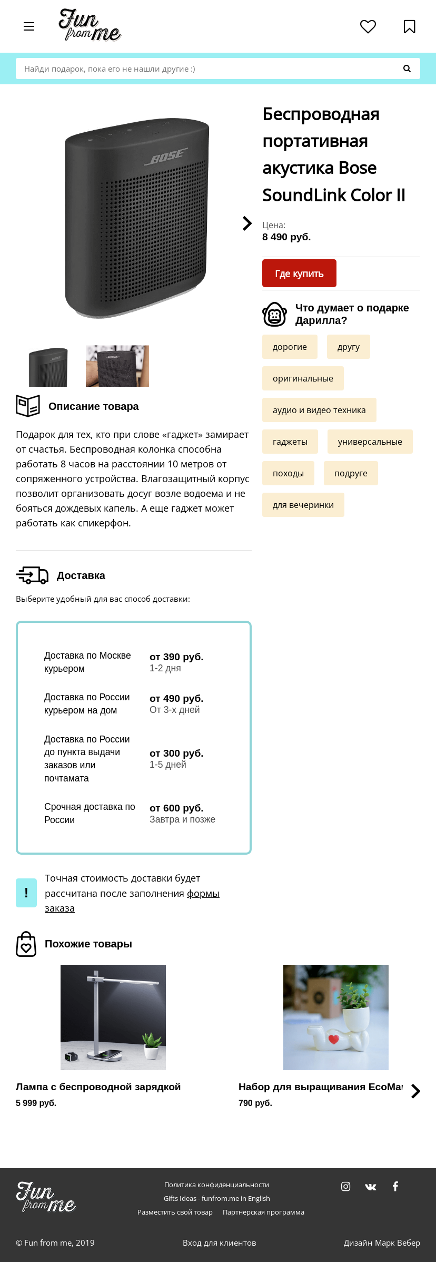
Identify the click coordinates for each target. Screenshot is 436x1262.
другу (349, 347)
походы (288, 473)
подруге (351, 473)
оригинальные (303, 378)
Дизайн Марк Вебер (382, 1242)
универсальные (370, 441)
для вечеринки (303, 505)
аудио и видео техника (319, 410)
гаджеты (290, 441)
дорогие (290, 347)
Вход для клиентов (219, 1242)
